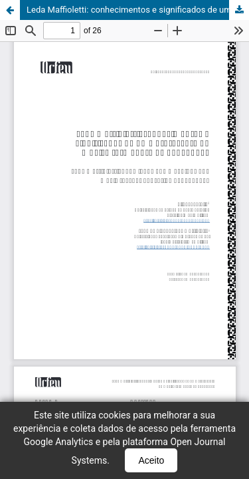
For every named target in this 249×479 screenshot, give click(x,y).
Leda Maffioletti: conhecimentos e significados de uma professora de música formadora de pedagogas (138, 10)
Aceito (151, 460)
